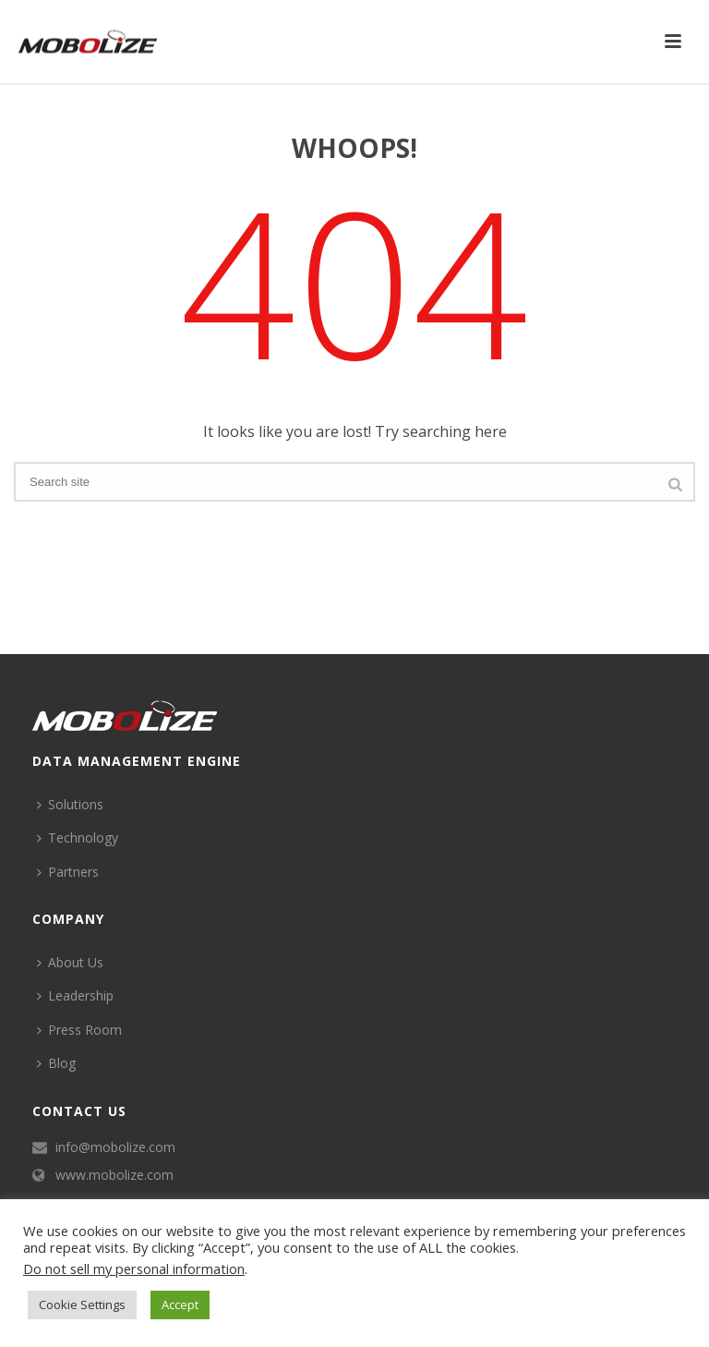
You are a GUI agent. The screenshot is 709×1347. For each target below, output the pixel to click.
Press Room (79, 1029)
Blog (56, 1063)
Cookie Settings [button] (82, 1304)
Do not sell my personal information (134, 1268)
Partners (68, 871)
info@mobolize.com (115, 1147)
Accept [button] (180, 1304)
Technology (77, 837)
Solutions (70, 804)
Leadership (75, 995)
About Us (70, 962)
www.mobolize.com (114, 1175)
